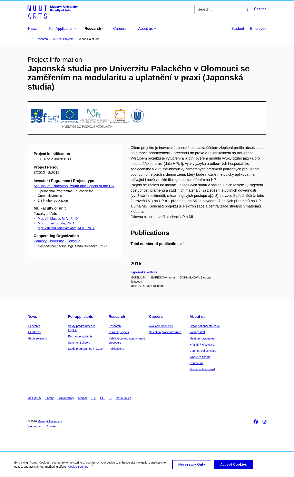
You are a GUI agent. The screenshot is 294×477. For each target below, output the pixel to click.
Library (49, 398)
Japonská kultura (143, 272)
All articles (34, 332)
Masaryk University (50, 421)
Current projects (119, 332)
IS (110, 398)
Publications (116, 348)
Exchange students (80, 336)
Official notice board (202, 369)
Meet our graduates (201, 338)
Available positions (161, 326)
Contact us (196, 363)
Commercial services (202, 350)
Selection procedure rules (165, 332)
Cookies (51, 426)
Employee (258, 29)
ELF (93, 398)
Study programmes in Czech (86, 348)
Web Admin (35, 426)
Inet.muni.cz (123, 398)
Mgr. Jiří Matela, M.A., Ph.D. (58, 218)
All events (34, 326)
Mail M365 (34, 398)
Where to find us (199, 357)
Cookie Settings (80, 468)
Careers (156, 317)
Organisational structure (204, 326)
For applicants (80, 317)
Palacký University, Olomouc (57, 241)
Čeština (260, 9)
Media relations (37, 338)
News (32, 317)
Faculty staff (197, 332)
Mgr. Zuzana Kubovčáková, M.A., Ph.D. (66, 228)
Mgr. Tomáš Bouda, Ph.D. (56, 223)
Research (117, 317)
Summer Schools (79, 342)
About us (197, 317)
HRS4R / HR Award (201, 344)
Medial (82, 398)
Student (237, 29)
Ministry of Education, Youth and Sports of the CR (74, 186)
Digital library (66, 398)
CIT (102, 398)
